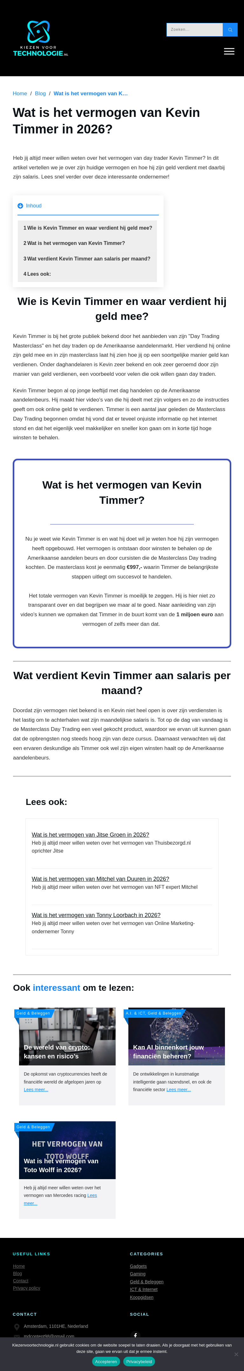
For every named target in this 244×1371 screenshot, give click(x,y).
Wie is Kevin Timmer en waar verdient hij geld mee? (89, 228)
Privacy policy (26, 1288)
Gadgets (138, 1266)
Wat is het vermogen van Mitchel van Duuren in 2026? (122, 887)
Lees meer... (36, 1089)
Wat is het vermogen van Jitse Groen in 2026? (122, 846)
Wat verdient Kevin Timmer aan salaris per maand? (89, 258)
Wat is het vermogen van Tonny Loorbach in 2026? (122, 927)
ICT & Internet (144, 1289)
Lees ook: (39, 274)
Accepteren (106, 1361)
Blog (17, 1273)
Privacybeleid (139, 1361)
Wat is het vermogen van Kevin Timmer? (76, 243)
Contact (20, 1280)
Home (19, 1266)
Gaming (138, 1273)
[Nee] (236, 1354)
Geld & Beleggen (147, 1281)
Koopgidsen (141, 1297)
